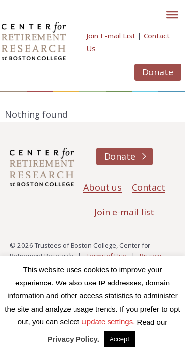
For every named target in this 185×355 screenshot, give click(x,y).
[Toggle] (172, 14)
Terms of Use (106, 255)
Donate (157, 72)
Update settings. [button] (108, 322)
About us (102, 187)
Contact (148, 187)
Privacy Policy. (73, 339)
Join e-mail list (124, 212)
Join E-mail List (110, 35)
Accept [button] (119, 339)
